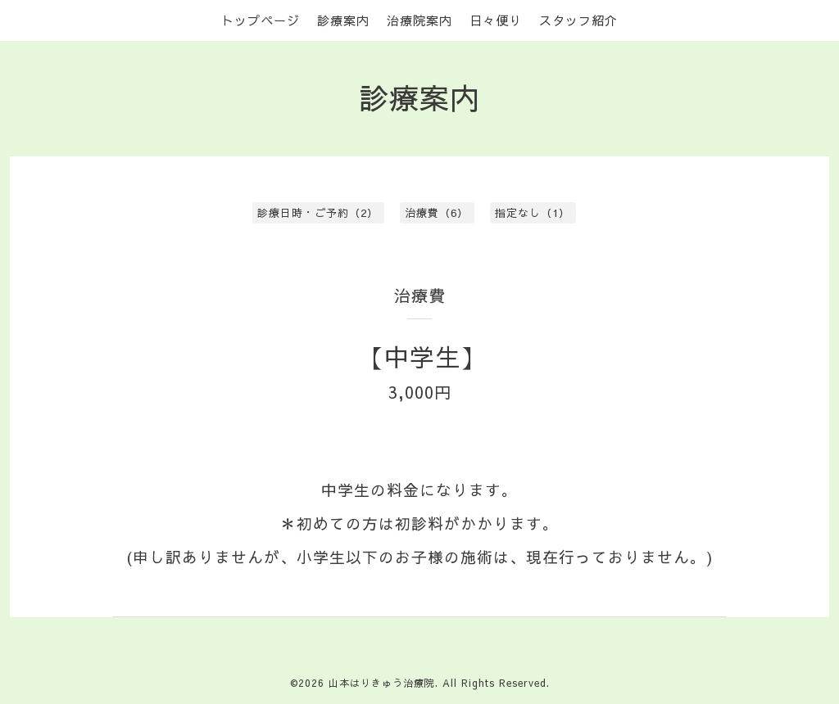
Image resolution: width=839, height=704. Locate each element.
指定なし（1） (532, 212)
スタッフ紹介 (578, 20)
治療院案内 (419, 20)
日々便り (495, 20)
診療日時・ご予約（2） (318, 212)
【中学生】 (422, 356)
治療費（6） (437, 212)
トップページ (260, 20)
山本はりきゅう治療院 (382, 682)
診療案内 (343, 20)
